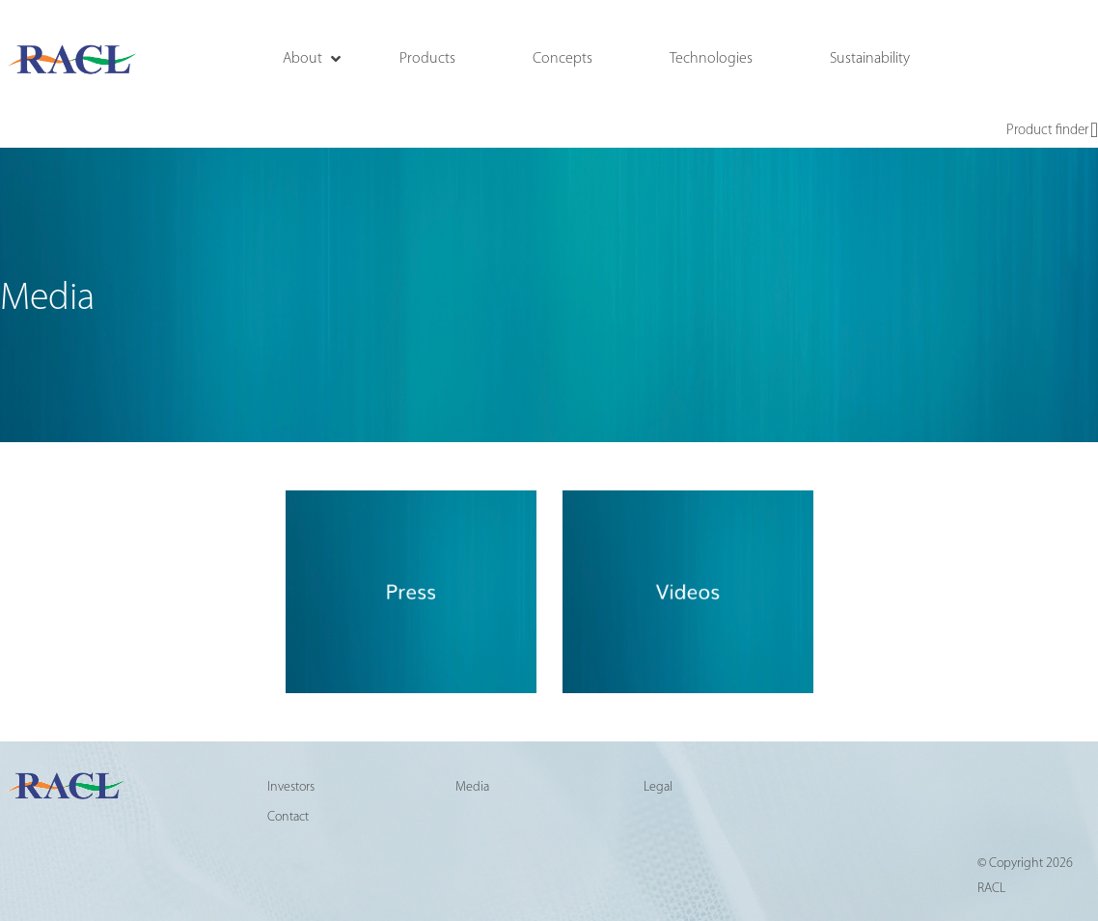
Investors (291, 787)
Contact (288, 817)
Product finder (1052, 131)
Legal (658, 787)
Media (472, 787)
